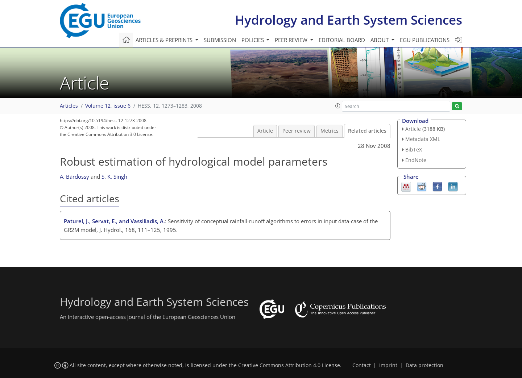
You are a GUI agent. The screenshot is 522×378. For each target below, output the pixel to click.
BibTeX (413, 149)
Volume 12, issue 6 (107, 106)
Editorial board (342, 39)
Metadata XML (422, 139)
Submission (220, 39)
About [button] (380, 39)
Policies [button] (253, 39)
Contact (361, 365)
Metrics (329, 131)
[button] (337, 106)
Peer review (296, 131)
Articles (69, 106)
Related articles (367, 131)
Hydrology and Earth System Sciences (348, 19)
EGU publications (425, 39)
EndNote (415, 160)
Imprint (388, 365)
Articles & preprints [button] (165, 39)
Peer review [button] (292, 39)
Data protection (424, 365)
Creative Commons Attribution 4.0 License (289, 365)
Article (265, 131)
